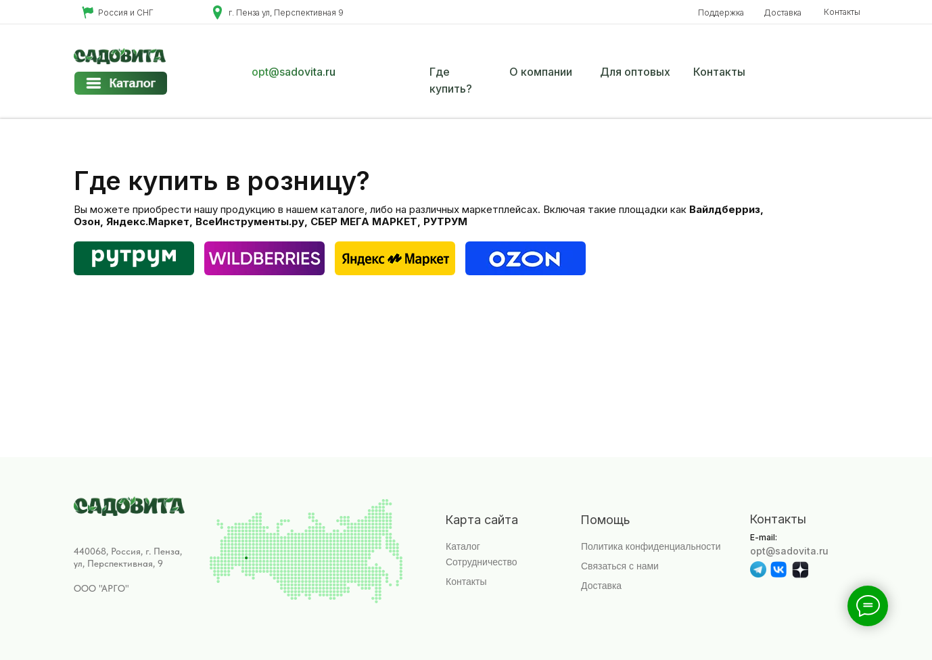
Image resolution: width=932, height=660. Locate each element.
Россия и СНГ (126, 12)
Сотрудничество (481, 562)
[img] (525, 258)
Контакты (842, 12)
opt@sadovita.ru (293, 71)
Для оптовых (635, 71)
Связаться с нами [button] (620, 566)
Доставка (782, 12)
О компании (540, 71)
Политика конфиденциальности (651, 546)
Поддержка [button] (721, 12)
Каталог (463, 546)
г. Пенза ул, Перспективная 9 (286, 12)
